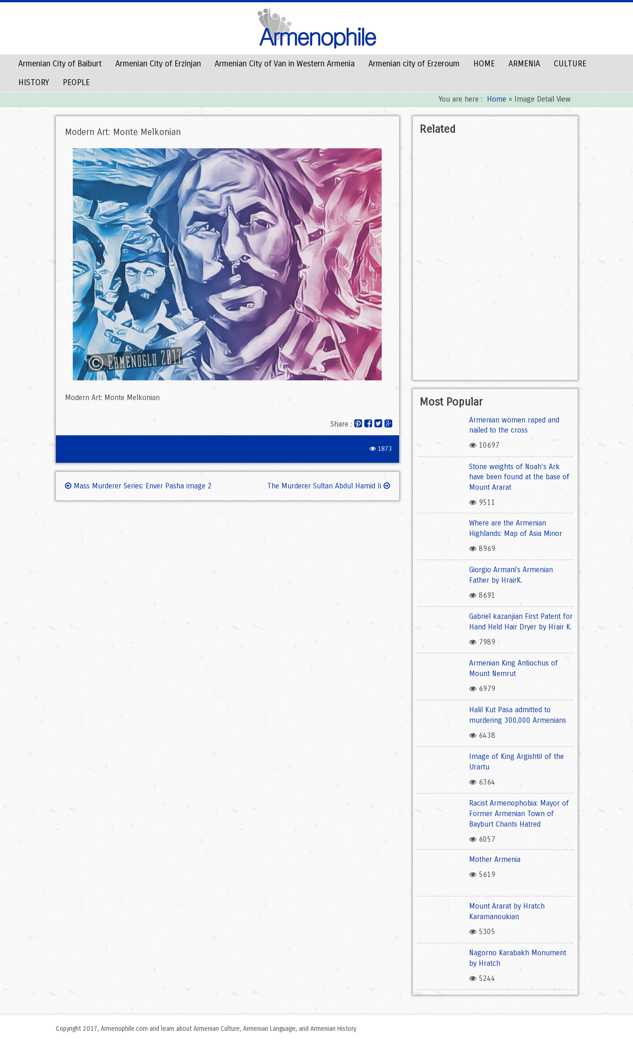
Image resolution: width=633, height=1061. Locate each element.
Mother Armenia (494, 859)
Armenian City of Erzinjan (158, 64)
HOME (484, 64)
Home (496, 99)
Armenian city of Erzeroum (414, 64)
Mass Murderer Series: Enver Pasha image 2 (138, 486)
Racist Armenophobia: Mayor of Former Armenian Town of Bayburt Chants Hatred (519, 813)
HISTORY (33, 82)
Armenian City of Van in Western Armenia (285, 64)
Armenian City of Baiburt (60, 64)
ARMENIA (524, 64)
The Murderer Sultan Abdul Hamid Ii (328, 486)
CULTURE (570, 64)
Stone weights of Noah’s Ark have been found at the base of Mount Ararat (519, 477)
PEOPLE (76, 82)
